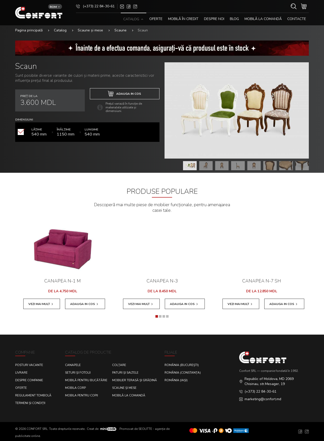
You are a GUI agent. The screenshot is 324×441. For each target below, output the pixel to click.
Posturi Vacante (29, 365)
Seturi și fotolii (78, 373)
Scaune (120, 30)
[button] (156, 316)
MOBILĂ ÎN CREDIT (183, 18)
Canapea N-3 (162, 281)
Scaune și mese (90, 30)
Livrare (21, 373)
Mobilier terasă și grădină (134, 380)
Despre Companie (29, 380)
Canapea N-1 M (62, 281)
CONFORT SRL (37, 429)
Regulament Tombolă (33, 395)
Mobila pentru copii (81, 395)
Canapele (73, 365)
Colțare (119, 365)
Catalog (60, 30)
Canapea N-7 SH (261, 281)
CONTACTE (296, 18)
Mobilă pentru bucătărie (86, 380)
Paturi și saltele (125, 373)
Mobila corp (75, 388)
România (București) (182, 365)
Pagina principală (29, 30)
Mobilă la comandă (263, 18)
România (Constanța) (183, 373)
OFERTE (156, 18)
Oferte (21, 388)
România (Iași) (176, 380)
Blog (234, 18)
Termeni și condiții (30, 403)
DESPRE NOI (214, 18)
